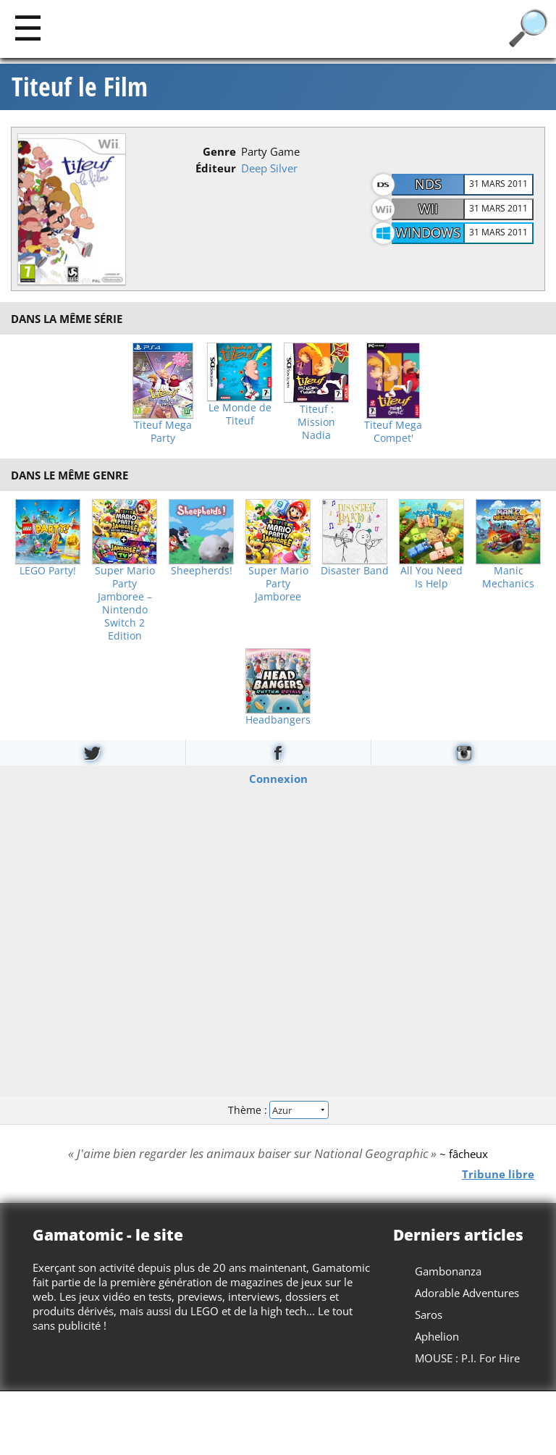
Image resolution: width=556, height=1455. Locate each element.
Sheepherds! (201, 570)
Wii (428, 208)
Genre (219, 151)
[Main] (28, 27)
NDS (428, 184)
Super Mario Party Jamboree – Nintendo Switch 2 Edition (125, 603)
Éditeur (215, 168)
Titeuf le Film (80, 87)
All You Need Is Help (431, 577)
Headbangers (278, 719)
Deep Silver (269, 168)
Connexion (278, 778)
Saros (428, 1314)
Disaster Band (355, 570)
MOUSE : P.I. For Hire (467, 1358)
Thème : (278, 1110)
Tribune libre (498, 1173)
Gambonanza (448, 1271)
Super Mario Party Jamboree (278, 583)
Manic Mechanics (508, 577)
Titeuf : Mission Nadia (316, 422)
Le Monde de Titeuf (239, 414)
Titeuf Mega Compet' (393, 432)
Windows (427, 232)
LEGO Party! (48, 570)
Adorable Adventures (467, 1293)
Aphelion (437, 1336)
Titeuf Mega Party (163, 432)
